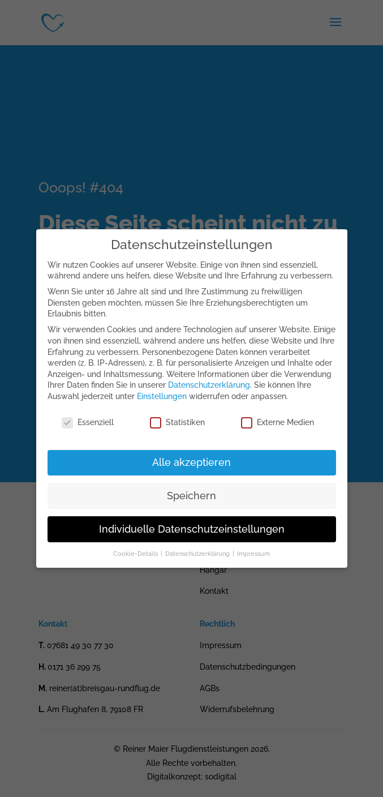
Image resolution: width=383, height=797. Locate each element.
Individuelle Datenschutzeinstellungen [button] (192, 529)
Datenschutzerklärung (209, 384)
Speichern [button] (191, 496)
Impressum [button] (253, 553)
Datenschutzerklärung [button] (198, 553)
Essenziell (88, 422)
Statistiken (177, 422)
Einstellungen (162, 396)
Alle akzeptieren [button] (191, 462)
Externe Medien (277, 422)
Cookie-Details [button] (136, 553)
